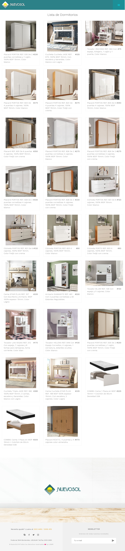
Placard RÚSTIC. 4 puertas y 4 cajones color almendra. (59, 441)
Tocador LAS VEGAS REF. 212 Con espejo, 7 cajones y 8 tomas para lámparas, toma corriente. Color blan (17, 346)
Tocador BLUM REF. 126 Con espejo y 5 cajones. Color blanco (100, 291)
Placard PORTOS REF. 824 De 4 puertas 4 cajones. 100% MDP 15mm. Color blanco (17, 105)
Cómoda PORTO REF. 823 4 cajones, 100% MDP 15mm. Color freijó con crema (99, 251)
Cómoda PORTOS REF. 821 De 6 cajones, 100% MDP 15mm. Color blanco (101, 202)
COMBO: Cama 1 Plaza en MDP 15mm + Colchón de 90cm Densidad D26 (101, 393)
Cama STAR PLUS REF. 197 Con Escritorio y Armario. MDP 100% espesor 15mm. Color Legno (18, 298)
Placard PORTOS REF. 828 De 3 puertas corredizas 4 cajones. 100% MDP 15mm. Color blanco (18, 204)
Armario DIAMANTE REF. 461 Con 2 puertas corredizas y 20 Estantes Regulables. (59, 297)
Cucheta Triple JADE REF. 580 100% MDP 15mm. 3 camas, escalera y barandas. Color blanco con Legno (18, 395)
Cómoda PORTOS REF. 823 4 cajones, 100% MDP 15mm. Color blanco (58, 251)
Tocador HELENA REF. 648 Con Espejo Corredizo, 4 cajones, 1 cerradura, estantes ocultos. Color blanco (59, 346)
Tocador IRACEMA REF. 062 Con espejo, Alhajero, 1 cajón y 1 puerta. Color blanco (102, 51)
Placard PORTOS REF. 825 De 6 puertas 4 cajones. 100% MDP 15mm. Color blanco (101, 105)
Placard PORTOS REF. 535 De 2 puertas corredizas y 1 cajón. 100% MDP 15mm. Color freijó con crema (101, 346)
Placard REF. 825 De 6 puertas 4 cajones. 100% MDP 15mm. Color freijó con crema (18, 154)
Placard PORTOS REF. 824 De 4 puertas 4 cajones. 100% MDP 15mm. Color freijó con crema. (59, 107)
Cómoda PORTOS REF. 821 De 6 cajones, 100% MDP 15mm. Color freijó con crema (18, 251)
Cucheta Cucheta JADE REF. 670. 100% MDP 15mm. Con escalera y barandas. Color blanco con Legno (58, 58)
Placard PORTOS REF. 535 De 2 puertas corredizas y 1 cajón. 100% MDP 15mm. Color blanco (18, 58)
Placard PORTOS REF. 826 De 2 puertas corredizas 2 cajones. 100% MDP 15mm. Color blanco (59, 155)
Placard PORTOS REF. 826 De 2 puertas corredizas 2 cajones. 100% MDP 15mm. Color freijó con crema (101, 155)
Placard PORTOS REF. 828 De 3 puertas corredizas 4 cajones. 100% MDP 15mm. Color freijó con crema (59, 204)
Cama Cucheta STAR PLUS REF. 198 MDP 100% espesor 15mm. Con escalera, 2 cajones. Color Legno (58, 395)
